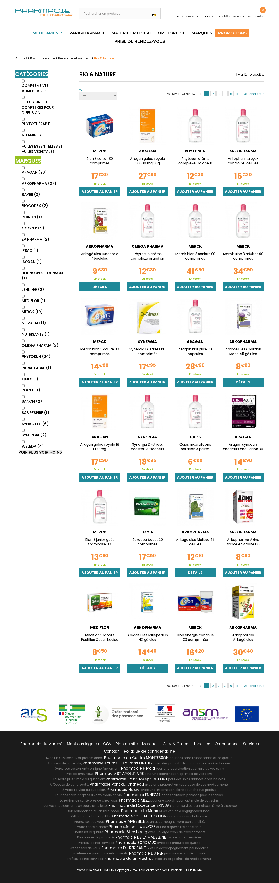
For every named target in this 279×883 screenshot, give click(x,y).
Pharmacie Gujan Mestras (128, 858)
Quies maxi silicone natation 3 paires (195, 446)
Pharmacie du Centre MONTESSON (136, 757)
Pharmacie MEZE (134, 800)
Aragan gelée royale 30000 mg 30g (147, 161)
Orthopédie (171, 33)
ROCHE (31, 390)
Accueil (21, 58)
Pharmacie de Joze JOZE (132, 826)
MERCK (32, 311)
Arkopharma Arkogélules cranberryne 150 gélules (243, 640)
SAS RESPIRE (35, 412)
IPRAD (30, 250)
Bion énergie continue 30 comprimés (195, 637)
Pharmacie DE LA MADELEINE (140, 837)
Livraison (202, 743)
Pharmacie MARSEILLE (125, 821)
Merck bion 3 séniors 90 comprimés (195, 256)
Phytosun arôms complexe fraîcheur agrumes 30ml (195, 163)
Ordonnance (227, 743)
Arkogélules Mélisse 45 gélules (195, 542)
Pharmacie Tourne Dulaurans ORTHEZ (118, 763)
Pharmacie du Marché (41, 743)
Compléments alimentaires (35, 88)
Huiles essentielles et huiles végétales (42, 149)
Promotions (232, 33)
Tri (81, 90)
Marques (201, 33)
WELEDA (33, 446)
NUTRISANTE (36, 334)
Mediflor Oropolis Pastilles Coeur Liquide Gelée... (99, 640)
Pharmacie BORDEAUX (136, 842)
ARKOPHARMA (39, 183)
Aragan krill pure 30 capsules (195, 351)
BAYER (31, 194)
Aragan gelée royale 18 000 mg (99, 446)
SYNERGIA (34, 435)
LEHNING (33, 289)
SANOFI (32, 401)
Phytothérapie (36, 123)
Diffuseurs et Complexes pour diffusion (38, 107)
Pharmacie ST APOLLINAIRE (119, 773)
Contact (112, 751)
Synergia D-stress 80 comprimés (147, 351)
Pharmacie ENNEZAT (142, 794)
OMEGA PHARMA (40, 345)
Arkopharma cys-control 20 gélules (243, 161)
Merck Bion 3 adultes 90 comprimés (243, 256)
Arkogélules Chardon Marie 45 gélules (243, 351)
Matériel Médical (131, 33)
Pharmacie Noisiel (123, 789)
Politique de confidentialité (149, 751)
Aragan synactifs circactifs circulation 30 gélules (243, 449)
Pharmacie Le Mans (139, 810)
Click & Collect (176, 743)
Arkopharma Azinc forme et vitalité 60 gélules (243, 544)
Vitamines (31, 135)
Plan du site (127, 743)
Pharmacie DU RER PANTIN (125, 847)
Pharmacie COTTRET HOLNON (139, 815)
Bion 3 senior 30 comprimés (100, 161)
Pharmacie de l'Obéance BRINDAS (140, 805)
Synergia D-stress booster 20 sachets (147, 446)
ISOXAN (32, 261)
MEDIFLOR (33, 300)
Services (251, 743)
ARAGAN (34, 172)
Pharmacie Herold (138, 768)
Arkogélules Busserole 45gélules (99, 256)
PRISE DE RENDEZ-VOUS (139, 41)
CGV (107, 743)
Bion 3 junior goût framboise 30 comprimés (99, 544)
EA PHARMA (35, 239)
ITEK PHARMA (193, 870)
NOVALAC (34, 323)
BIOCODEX (35, 205)
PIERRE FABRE (36, 368)
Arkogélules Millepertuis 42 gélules (147, 637)
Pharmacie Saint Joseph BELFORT (136, 778)
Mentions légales (83, 743)
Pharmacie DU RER (146, 852)
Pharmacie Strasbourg (126, 831)
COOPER (33, 228)
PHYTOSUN (36, 356)
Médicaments (47, 33)
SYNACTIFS (35, 423)
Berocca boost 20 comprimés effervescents (147, 544)
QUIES (30, 379)
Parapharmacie (87, 33)
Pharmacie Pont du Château (117, 784)
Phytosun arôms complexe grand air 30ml (147, 258)
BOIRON (32, 217)
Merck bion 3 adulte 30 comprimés (99, 351)
